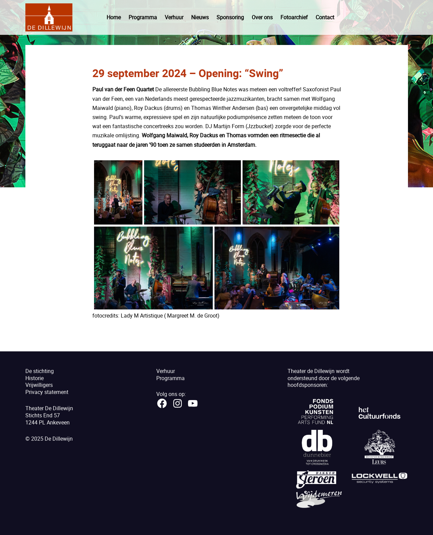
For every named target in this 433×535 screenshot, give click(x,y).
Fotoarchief (294, 17)
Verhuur (174, 17)
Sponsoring (230, 17)
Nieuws (200, 17)
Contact (325, 17)
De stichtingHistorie (39, 374)
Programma (143, 17)
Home (114, 17)
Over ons (262, 17)
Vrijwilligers (39, 385)
